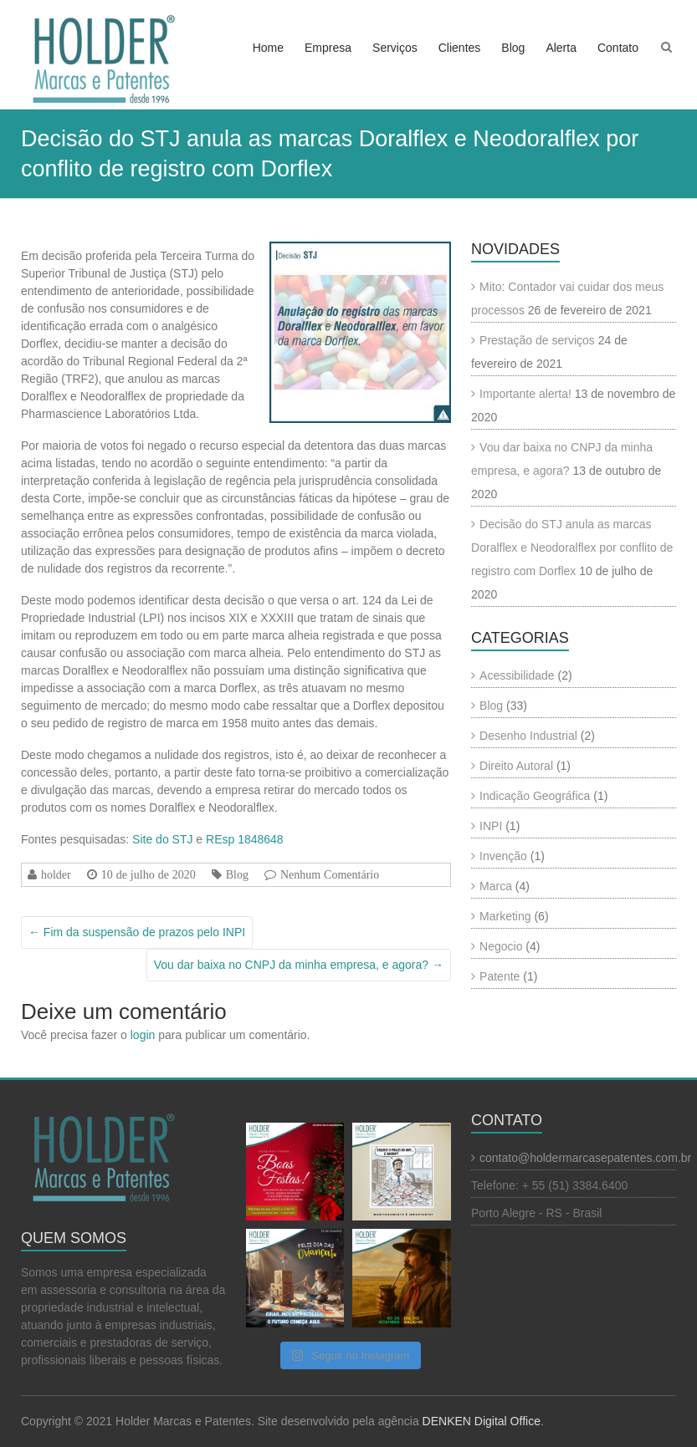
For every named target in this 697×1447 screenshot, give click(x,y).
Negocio (500, 946)
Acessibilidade (517, 675)
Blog (513, 47)
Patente (499, 976)
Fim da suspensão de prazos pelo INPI (136, 932)
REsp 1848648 (245, 839)
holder (56, 874)
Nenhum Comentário (329, 874)
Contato (617, 47)
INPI (490, 826)
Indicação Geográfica (534, 795)
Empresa (328, 47)
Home (268, 47)
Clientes (459, 47)
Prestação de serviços (537, 340)
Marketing (504, 916)
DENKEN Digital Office (482, 1421)
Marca (495, 886)
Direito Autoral (516, 765)
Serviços (395, 47)
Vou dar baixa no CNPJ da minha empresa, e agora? (298, 964)
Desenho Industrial (528, 735)
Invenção (503, 856)
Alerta (561, 47)
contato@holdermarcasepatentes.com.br (585, 1157)
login (143, 1035)
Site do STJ (162, 839)
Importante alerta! (525, 393)
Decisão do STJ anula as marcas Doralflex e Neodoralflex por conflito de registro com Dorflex (572, 547)
